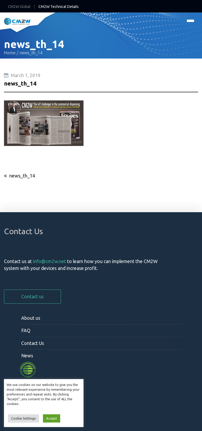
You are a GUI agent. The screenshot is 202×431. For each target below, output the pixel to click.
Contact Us (32, 343)
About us (30, 318)
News (27, 355)
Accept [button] (51, 418)
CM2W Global (19, 6)
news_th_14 (22, 175)
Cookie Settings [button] (23, 418)
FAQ (25, 330)
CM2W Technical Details (58, 6)
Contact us (32, 296)
